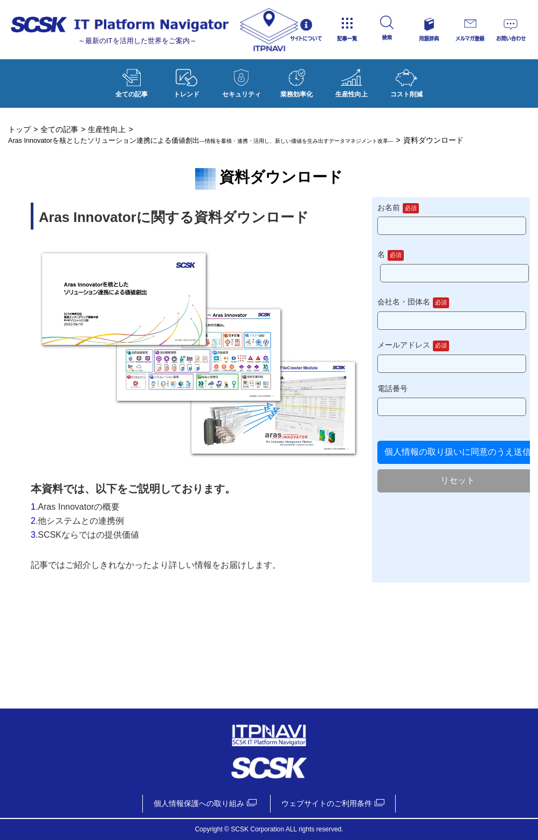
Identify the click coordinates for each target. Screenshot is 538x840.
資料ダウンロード (269, 448)
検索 (406, 29)
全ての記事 (131, 81)
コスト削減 (406, 81)
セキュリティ (241, 81)
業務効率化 (296, 81)
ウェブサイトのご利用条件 (326, 803)
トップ (19, 129)
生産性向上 (351, 81)
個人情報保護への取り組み (199, 803)
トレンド (186, 81)
